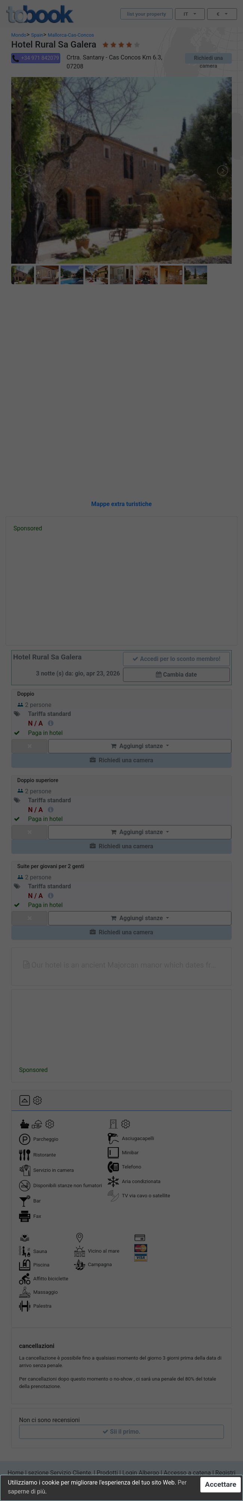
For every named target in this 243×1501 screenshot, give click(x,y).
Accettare (220, 1484)
